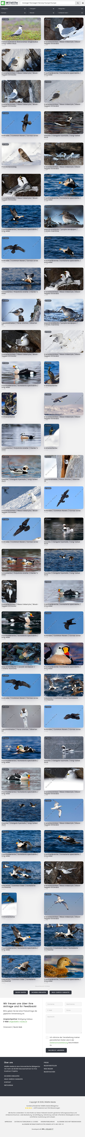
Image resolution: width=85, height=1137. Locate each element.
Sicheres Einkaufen (39, 992)
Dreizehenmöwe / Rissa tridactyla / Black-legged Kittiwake (62, 43)
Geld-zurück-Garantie (60, 992)
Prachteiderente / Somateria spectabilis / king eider (62, 74)
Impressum (8, 1122)
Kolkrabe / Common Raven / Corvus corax (20, 136)
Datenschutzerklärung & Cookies (26, 1122)
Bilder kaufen (21, 992)
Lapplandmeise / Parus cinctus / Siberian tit (19, 324)
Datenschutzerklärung (59, 1043)
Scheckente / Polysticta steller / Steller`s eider (20, 293)
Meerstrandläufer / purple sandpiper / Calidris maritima (60, 230)
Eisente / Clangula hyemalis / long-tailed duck (62, 136)
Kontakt (7, 1082)
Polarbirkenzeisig (9, 167)
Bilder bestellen (50, 1066)
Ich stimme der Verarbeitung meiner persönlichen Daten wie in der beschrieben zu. (65, 1041)
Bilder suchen (49, 1072)
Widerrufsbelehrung (48, 1122)
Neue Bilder (48, 1069)
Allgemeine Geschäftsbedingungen (69, 1122)
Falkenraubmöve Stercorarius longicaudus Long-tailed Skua (20, 43)
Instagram (8, 1085)
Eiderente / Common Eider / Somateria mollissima (61, 699)
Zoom (5, 19)
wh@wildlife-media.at (18, 1022)
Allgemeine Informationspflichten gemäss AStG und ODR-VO (43, 1124)
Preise (46, 1063)
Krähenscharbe (50, 386)
